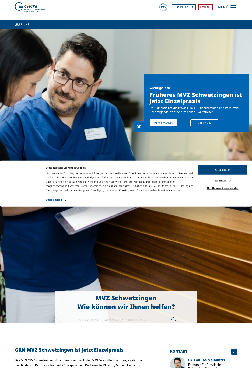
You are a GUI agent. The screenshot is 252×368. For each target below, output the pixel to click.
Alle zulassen (222, 331)
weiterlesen (167, 115)
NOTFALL (205, 10)
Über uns (22, 25)
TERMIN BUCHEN (183, 10)
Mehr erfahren (173, 126)
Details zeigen (54, 361)
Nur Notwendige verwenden (223, 349)
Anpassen (223, 342)
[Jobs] (163, 10)
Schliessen (207, 126)
